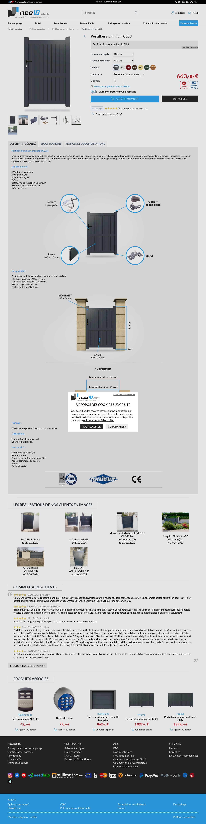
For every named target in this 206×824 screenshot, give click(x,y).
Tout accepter (92, 426)
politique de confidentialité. (98, 420)
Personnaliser (117, 426)
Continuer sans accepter (124, 394)
